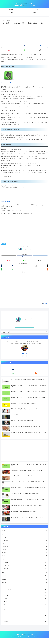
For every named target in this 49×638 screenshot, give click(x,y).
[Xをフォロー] (36, 265)
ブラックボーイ (24, 547)
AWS (25, 576)
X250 (24, 531)
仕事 (24, 573)
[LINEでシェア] (24, 49)
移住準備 (25, 568)
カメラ (25, 592)
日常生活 (3, 243)
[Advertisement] (24, 34)
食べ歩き (24, 609)
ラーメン (25, 618)
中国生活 (25, 562)
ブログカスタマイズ (24, 550)
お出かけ (24, 534)
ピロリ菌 (25, 595)
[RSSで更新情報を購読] (36, 269)
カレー (25, 615)
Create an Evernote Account (7, 82)
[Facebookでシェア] (24, 46)
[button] (40, 49)
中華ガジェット (25, 565)
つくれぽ (24, 537)
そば (25, 612)
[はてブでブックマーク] (40, 46)
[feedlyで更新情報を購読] (12, 269)
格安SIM (25, 599)
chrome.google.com (5, 201)
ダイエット (24, 543)
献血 (25, 605)
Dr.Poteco (24, 353)
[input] (24, 332)
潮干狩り (25, 602)
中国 (24, 559)
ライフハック (24, 556)
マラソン (24, 553)
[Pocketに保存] (8, 49)
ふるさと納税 (24, 540)
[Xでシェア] (8, 46)
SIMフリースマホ (25, 589)
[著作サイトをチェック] (12, 265)
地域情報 (24, 580)
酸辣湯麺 (25, 621)
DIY (25, 586)
